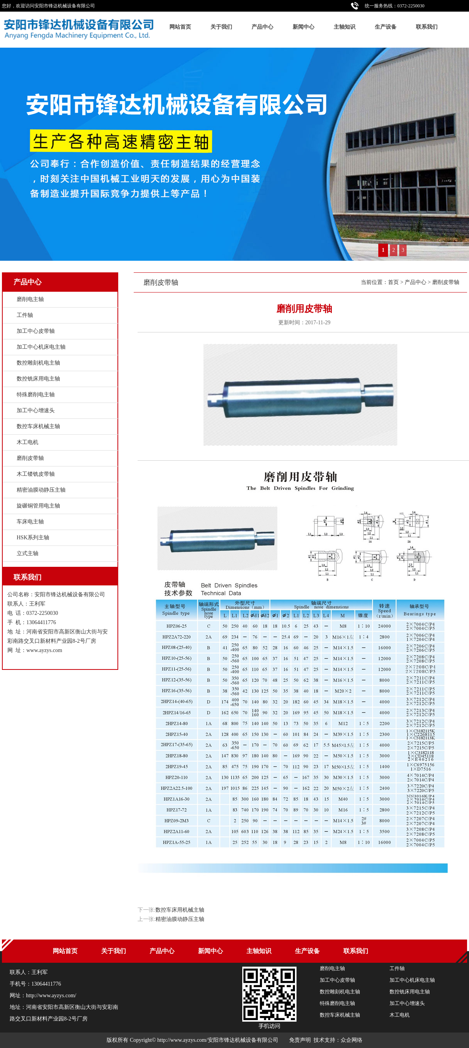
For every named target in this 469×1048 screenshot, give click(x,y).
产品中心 (262, 27)
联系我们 (427, 27)
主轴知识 (344, 27)
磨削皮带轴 (445, 282)
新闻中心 (303, 27)
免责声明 (300, 1040)
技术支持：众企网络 (338, 1040)
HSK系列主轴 (33, 537)
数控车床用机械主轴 (179, 910)
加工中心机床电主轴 (41, 347)
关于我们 (221, 27)
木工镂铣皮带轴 (36, 474)
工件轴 (25, 315)
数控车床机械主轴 (38, 426)
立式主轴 (27, 553)
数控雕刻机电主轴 (38, 363)
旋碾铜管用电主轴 (38, 506)
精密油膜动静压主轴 (179, 919)
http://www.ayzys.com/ (51, 995)
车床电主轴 (30, 522)
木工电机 (27, 442)
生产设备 (386, 27)
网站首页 (180, 27)
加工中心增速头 (36, 410)
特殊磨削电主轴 (36, 395)
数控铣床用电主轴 (38, 379)
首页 (393, 282)
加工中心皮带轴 (36, 331)
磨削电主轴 (30, 299)
